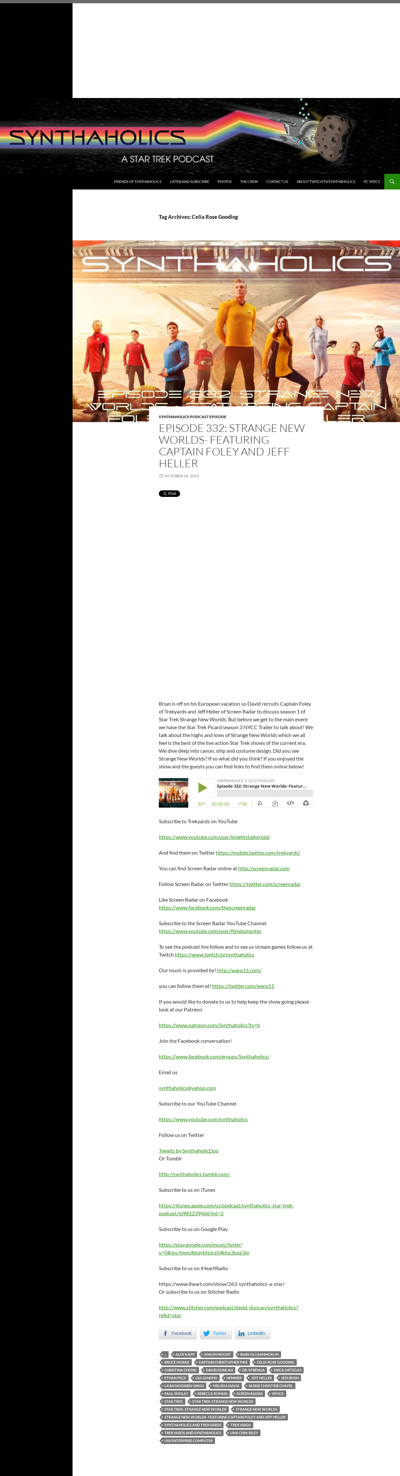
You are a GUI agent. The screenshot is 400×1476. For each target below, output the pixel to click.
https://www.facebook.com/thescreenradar (207, 907)
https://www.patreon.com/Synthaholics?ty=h (209, 1025)
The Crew (249, 181)
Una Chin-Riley (244, 1433)
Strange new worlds (256, 1409)
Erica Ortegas (287, 1370)
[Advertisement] (200, 49)
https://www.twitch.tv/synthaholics (214, 954)
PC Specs (372, 181)
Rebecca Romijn (212, 1393)
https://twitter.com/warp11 (243, 986)
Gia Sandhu (206, 1378)
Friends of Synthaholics (137, 181)
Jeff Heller (261, 1378)
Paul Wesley (176, 1393)
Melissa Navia (226, 1386)
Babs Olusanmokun (259, 1354)
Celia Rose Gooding (275, 1362)
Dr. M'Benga (253, 1370)
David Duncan (219, 1370)
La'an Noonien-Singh (184, 1386)
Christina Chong (180, 1370)
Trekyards (240, 1425)
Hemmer (234, 1378)
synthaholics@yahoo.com (187, 1088)
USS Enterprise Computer (188, 1440)
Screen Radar (250, 1393)
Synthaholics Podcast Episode (192, 416)
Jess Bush (290, 1378)
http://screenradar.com (264, 868)
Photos (225, 181)
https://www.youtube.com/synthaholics (203, 1119)
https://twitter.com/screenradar (265, 884)
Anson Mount (217, 1354)
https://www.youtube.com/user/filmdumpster (210, 931)
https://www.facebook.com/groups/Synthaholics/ (214, 1056)
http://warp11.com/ (239, 970)
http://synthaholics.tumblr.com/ (194, 1174)
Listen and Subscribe (189, 181)
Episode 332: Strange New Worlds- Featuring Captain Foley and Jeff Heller (232, 445)
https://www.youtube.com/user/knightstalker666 (214, 837)
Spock (278, 1393)
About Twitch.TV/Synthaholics (326, 181)
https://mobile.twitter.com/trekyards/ (258, 852)
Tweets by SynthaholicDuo (189, 1150)
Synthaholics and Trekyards (192, 1425)
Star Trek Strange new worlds (222, 1401)
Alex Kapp (185, 1354)
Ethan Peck (175, 1378)
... (165, 1354)
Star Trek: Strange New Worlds (195, 1409)
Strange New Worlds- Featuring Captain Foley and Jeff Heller (225, 1417)
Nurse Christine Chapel (271, 1386)
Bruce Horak (177, 1362)
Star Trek (173, 1401)
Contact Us (277, 181)
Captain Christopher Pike (223, 1362)
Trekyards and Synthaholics (192, 1433)
